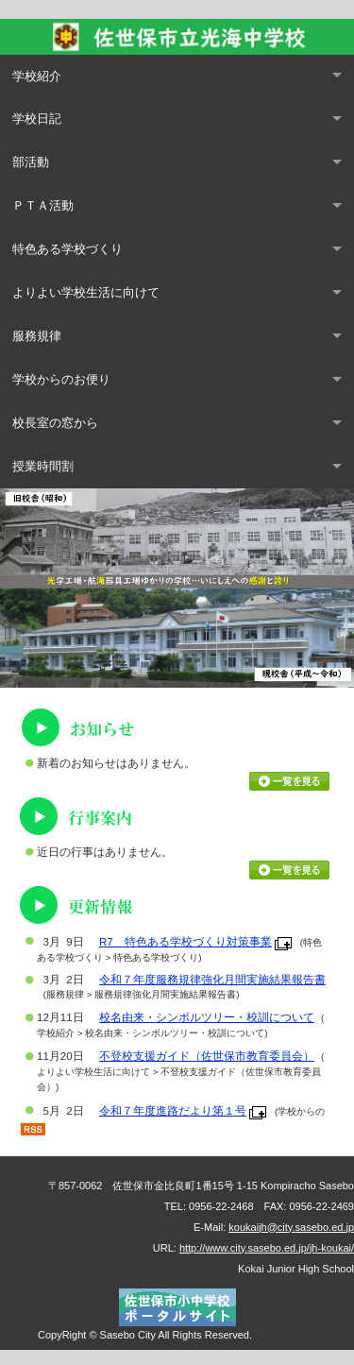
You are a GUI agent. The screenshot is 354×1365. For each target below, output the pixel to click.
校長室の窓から (55, 423)
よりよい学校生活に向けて (86, 292)
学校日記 (36, 118)
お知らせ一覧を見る (289, 781)
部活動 (30, 162)
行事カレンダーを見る (289, 870)
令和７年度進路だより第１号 (172, 1111)
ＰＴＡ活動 (43, 205)
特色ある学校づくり (67, 249)
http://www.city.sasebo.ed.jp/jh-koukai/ (266, 1248)
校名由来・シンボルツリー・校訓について (206, 1017)
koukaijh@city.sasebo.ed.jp (291, 1227)
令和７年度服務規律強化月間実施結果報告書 (212, 979)
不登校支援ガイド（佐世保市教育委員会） (206, 1056)
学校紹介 (36, 76)
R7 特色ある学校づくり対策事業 (185, 941)
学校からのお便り (61, 379)
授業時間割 (43, 466)
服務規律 (36, 336)
